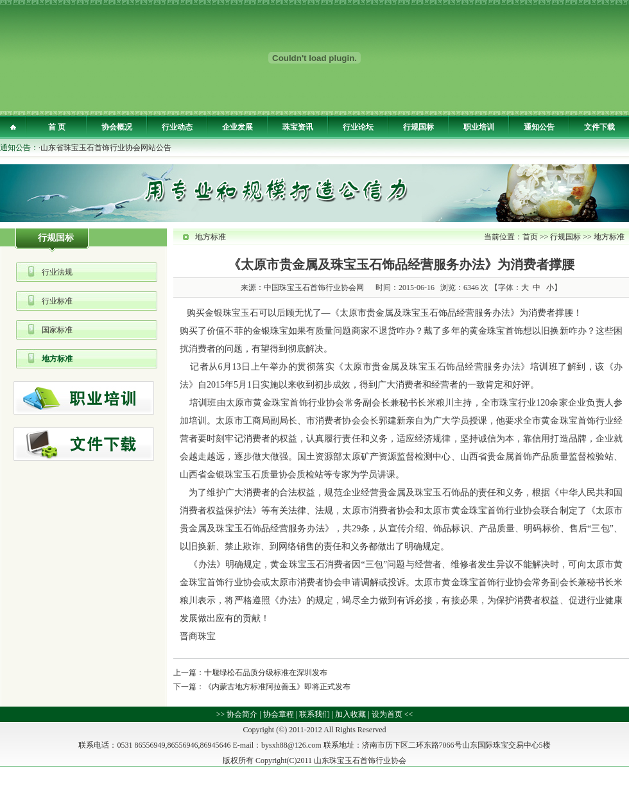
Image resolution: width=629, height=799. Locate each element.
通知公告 (539, 127)
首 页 (56, 127)
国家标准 (57, 329)
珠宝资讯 (297, 127)
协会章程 (278, 714)
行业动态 (177, 127)
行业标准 (57, 300)
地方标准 (57, 358)
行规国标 (418, 127)
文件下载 (599, 127)
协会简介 (242, 714)
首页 (530, 236)
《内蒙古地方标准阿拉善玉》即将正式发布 (277, 686)
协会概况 (116, 127)
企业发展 (237, 127)
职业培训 (478, 127)
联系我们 (314, 714)
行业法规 (57, 272)
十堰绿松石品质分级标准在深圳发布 (265, 672)
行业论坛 (358, 127)
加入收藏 (350, 714)
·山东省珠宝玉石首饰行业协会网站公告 (105, 147)
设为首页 (387, 714)
